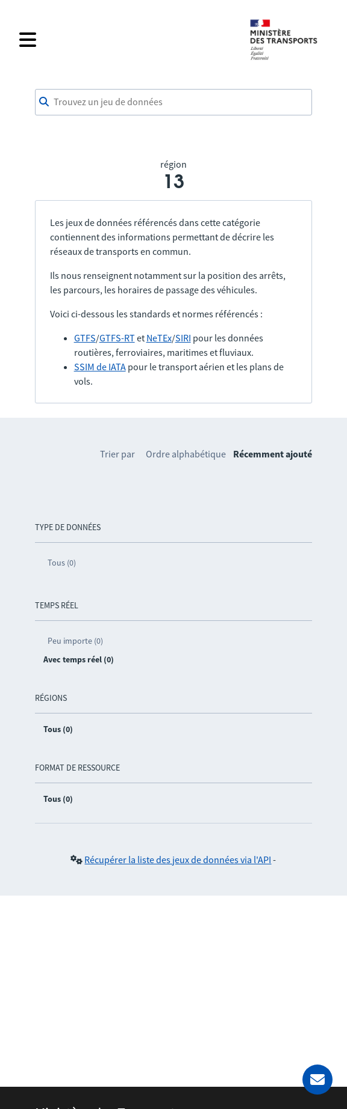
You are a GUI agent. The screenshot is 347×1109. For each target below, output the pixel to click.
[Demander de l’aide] (317, 1080)
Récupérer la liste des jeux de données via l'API (177, 860)
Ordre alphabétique (186, 454)
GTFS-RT (117, 338)
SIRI (183, 338)
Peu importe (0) (75, 640)
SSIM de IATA (100, 367)
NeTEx (159, 338)
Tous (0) (62, 562)
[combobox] (174, 102)
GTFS (85, 338)
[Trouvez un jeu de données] (174, 102)
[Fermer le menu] (126, 39)
